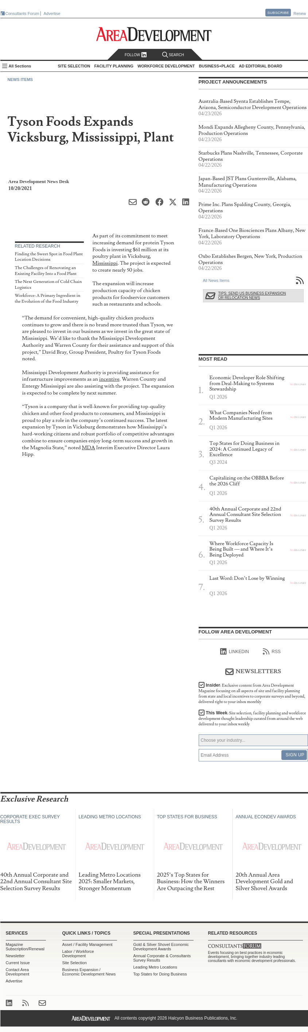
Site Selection (74, 963)
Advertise (52, 13)
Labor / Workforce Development (78, 953)
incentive (109, 379)
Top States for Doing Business (160, 974)
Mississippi (105, 263)
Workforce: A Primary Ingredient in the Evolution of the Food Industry (48, 298)
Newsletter (15, 956)
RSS (272, 652)
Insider (252, 694)
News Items (20, 79)
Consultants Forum (22, 13)
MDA (88, 447)
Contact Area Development (18, 971)
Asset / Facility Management (87, 944)
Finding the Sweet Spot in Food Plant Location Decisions (49, 257)
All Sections (20, 66)
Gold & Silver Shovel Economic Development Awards (161, 946)
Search (173, 55)
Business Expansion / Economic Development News (89, 971)
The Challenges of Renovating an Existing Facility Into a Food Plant (46, 270)
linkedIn (234, 652)
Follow (136, 55)
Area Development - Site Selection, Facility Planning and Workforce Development (154, 34)
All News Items (216, 280)
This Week (252, 718)
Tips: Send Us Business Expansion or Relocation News (252, 295)
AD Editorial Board (260, 66)
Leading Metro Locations (155, 967)
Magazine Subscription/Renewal (25, 946)
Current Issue (18, 963)
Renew (299, 13)
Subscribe (278, 13)
